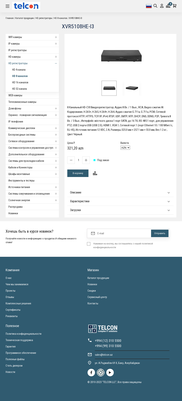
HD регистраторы (44, 18)
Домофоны (33, 108)
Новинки (13, 213)
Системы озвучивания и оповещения (33, 193)
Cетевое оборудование (33, 141)
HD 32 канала (19, 88)
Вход (162, 6)
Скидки (92, 290)
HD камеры (33, 57)
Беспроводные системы (33, 134)
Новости (10, 371)
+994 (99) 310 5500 (108, 346)
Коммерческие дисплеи (33, 128)
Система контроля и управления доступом (33, 148)
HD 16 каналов (20, 82)
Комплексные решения (18, 303)
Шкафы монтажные (33, 174)
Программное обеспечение (21, 352)
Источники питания (33, 187)
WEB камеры (15, 95)
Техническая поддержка (19, 340)
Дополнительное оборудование (33, 154)
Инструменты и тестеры (21, 180)
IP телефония (15, 121)
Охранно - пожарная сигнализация (33, 115)
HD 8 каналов (60, 18)
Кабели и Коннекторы (33, 167)
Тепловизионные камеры (22, 101)
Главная (9, 18)
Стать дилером (14, 365)
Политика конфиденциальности (23, 333)
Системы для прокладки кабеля (33, 161)
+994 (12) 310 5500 (108, 341)
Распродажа (15, 206)
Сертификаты (13, 309)
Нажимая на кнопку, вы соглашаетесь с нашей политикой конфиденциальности (123, 245)
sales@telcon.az (104, 354)
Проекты (10, 290)
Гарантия (11, 346)
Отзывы (10, 297)
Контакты (93, 303)
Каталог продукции (24, 18)
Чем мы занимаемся (17, 284)
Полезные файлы (15, 359)
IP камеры (33, 43)
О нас (9, 277)
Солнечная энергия (33, 200)
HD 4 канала (18, 69)
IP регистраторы (17, 50)
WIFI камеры (33, 37)
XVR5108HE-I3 (75, 18)
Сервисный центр (97, 297)
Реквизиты (12, 316)
